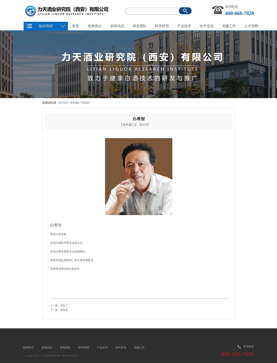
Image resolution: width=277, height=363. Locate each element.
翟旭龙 (64, 310)
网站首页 (63, 102)
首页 (75, 26)
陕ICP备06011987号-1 (67, 355)
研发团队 (74, 102)
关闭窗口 (129, 124)
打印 (144, 124)
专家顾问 (85, 102)
